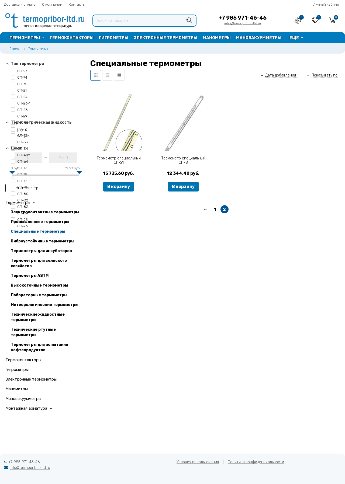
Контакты (77, 4)
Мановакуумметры (258, 37)
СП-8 (18, 84)
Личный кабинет (327, 4)
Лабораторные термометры (39, 295)
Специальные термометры (38, 231)
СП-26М (20, 103)
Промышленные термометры (40, 222)
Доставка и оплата (20, 4)
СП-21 (19, 90)
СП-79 (19, 187)
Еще (294, 37)
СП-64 (19, 161)
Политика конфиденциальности (256, 462)
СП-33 (19, 142)
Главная (15, 48)
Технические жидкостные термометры (38, 317)
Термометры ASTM (30, 275)
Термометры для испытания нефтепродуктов (39, 347)
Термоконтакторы (71, 37)
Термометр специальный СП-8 (183, 160)
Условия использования (198, 462)
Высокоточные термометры (39, 285)
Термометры (24, 37)
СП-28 (19, 109)
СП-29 (19, 116)
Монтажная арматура (28, 408)
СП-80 (19, 193)
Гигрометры (113, 37)
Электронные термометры (165, 37)
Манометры (217, 37)
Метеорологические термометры (44, 304)
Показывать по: (325, 75)
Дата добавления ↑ (282, 75)
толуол (20, 136)
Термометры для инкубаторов (41, 251)
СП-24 (19, 97)
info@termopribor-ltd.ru (242, 23)
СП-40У (20, 155)
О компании (52, 4)
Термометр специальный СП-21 (119, 160)
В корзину (118, 186)
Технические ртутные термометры (33, 332)
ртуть (19, 129)
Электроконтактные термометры (45, 212)
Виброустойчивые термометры (42, 241)
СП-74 (19, 77)
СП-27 (19, 71)
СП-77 (19, 181)
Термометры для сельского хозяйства (39, 263)
